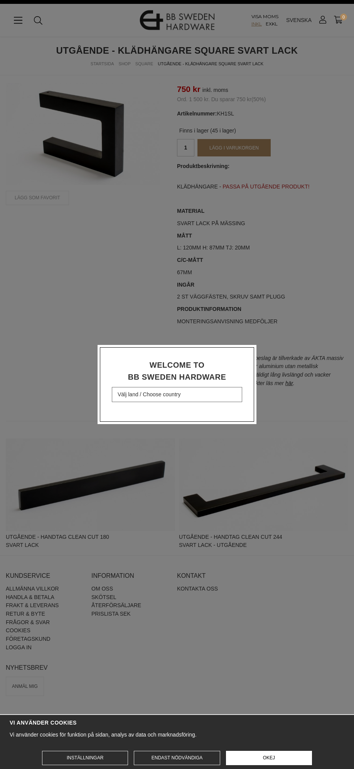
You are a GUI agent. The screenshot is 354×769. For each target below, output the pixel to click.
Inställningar (85, 758)
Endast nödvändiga (177, 758)
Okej (269, 758)
